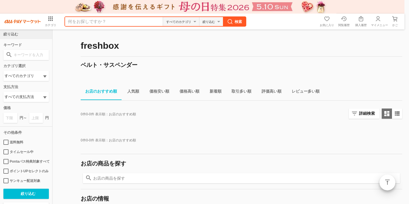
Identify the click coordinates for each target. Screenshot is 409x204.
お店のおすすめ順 (99, 92)
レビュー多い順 (303, 92)
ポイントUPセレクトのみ (26, 171)
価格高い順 (187, 92)
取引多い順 (239, 92)
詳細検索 (367, 113)
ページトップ (387, 182)
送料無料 (13, 142)
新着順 (213, 92)
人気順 (131, 92)
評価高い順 (269, 92)
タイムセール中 (18, 151)
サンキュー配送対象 (21, 180)
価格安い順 (157, 92)
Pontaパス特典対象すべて (26, 161)
